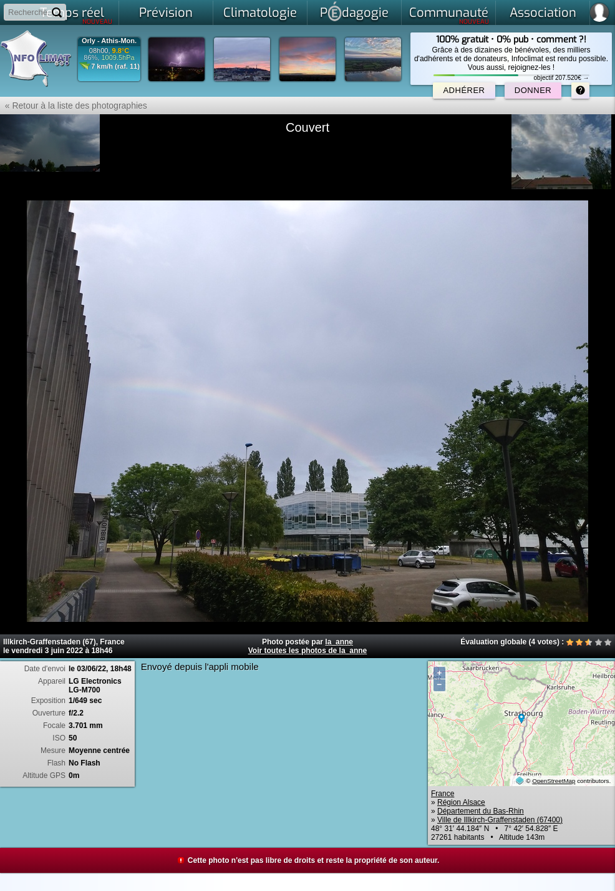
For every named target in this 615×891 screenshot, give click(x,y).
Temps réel (76, 15)
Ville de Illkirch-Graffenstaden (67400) (500, 819)
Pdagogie (354, 11)
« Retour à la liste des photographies (73, 106)
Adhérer (464, 90)
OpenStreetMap (553, 780)
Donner (533, 90)
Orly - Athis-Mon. (109, 40)
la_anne (339, 641)
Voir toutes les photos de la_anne (307, 650)
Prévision (166, 12)
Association (543, 12)
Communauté (449, 15)
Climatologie (260, 12)
